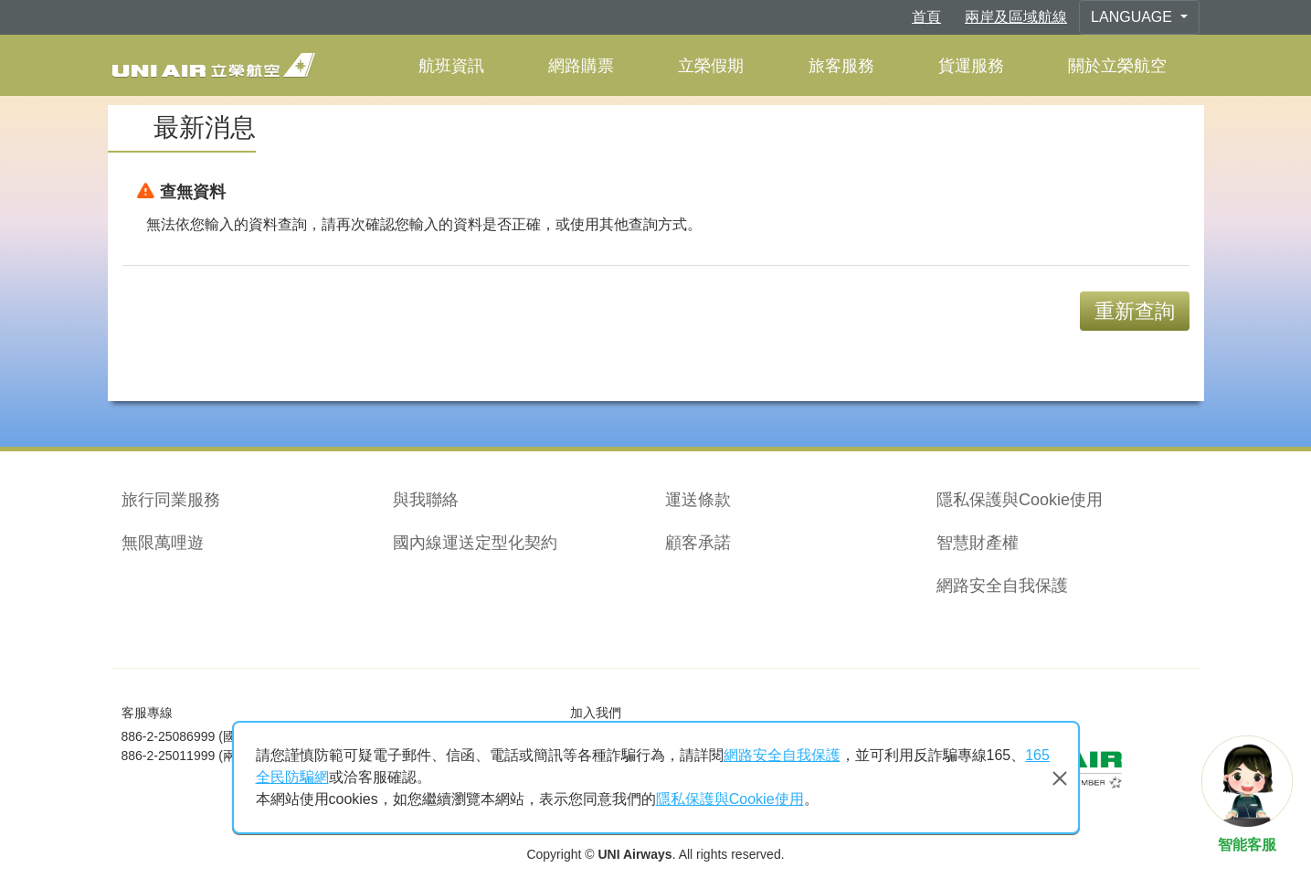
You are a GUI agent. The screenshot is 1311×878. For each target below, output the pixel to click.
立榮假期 (711, 66)
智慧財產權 (977, 543)
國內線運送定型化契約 (475, 543)
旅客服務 (841, 66)
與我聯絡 (426, 500)
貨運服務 (971, 66)
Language (1133, 17)
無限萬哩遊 (163, 543)
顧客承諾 (698, 543)
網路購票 (581, 66)
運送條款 (698, 500)
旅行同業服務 (171, 500)
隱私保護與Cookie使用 (1019, 500)
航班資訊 (451, 66)
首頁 (926, 17)
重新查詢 (1134, 311)
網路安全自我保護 (1002, 586)
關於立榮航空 (1117, 66)
